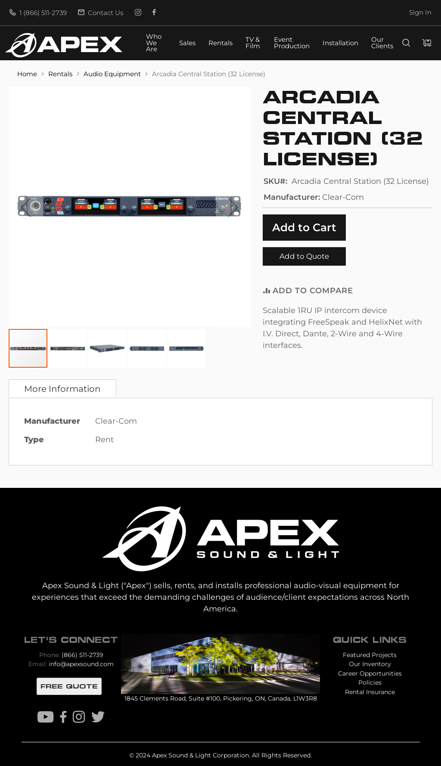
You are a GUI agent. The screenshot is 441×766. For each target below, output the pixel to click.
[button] (26, 207)
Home (28, 74)
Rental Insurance (370, 692)
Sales (187, 43)
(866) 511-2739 (82, 655)
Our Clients (382, 43)
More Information (62, 389)
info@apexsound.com (81, 664)
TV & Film (252, 43)
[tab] (62, 388)
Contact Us (100, 13)
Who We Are (153, 43)
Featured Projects (370, 655)
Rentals (220, 43)
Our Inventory (370, 664)
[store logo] (63, 45)
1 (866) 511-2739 (38, 13)
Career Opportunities (370, 673)
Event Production (292, 43)
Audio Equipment (113, 74)
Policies (370, 682)
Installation (340, 43)
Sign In (420, 12)
